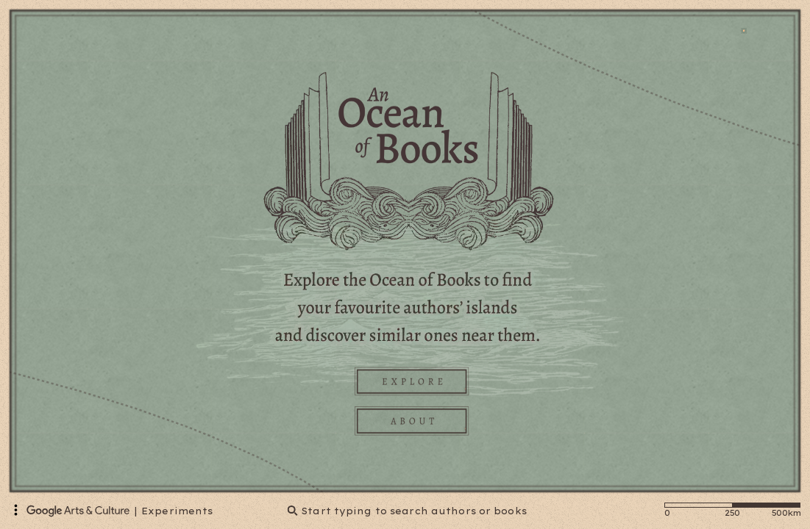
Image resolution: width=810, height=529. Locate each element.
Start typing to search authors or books (407, 511)
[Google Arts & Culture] (77, 510)
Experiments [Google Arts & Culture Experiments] (177, 511)
